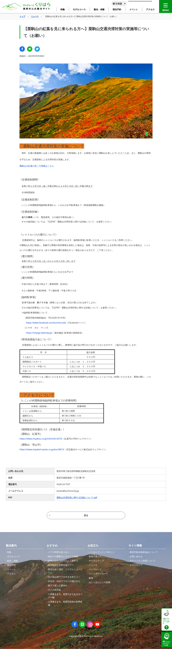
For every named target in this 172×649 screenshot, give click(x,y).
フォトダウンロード (98, 573)
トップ (22, 16)
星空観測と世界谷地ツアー (61, 565)
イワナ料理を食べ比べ (58, 552)
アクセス (11, 573)
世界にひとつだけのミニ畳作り (63, 560)
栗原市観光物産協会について (144, 552)
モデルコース (13, 556)
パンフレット (95, 569)
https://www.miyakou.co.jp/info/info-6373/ (40, 438)
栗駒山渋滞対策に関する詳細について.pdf (77, 497)
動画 (91, 577)
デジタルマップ (96, 560)
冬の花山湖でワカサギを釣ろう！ (64, 576)
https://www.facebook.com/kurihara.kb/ (46, 322)
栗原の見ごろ (95, 556)
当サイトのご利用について (142, 560)
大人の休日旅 (54, 589)
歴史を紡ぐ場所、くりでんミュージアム (65, 571)
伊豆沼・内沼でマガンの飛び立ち (64, 581)
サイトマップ (136, 565)
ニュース (35, 16)
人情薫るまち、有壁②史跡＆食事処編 (65, 603)
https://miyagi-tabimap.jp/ (39, 332)
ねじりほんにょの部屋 (99, 582)
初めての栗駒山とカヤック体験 (63, 556)
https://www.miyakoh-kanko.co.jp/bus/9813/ (41, 449)
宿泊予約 (11, 565)
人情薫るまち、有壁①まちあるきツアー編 (65, 596)
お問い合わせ (136, 556)
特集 (9, 552)
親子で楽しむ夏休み (57, 585)
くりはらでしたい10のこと (102, 552)
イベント (11, 569)
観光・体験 (12, 560)
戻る (68, 515)
